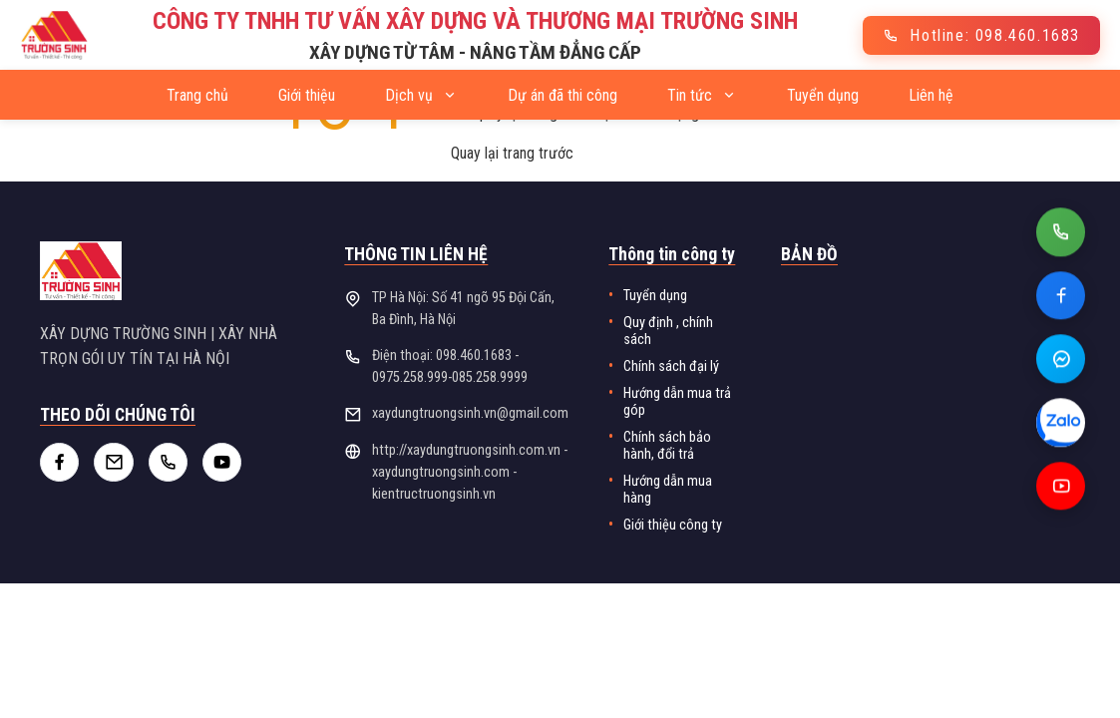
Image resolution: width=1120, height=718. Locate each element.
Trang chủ (197, 95)
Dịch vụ (421, 95)
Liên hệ (931, 95)
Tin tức (702, 95)
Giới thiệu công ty (672, 525)
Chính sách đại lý (671, 366)
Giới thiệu (306, 95)
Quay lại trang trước (512, 153)
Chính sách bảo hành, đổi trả (667, 446)
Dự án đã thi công (562, 95)
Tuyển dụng (823, 95)
